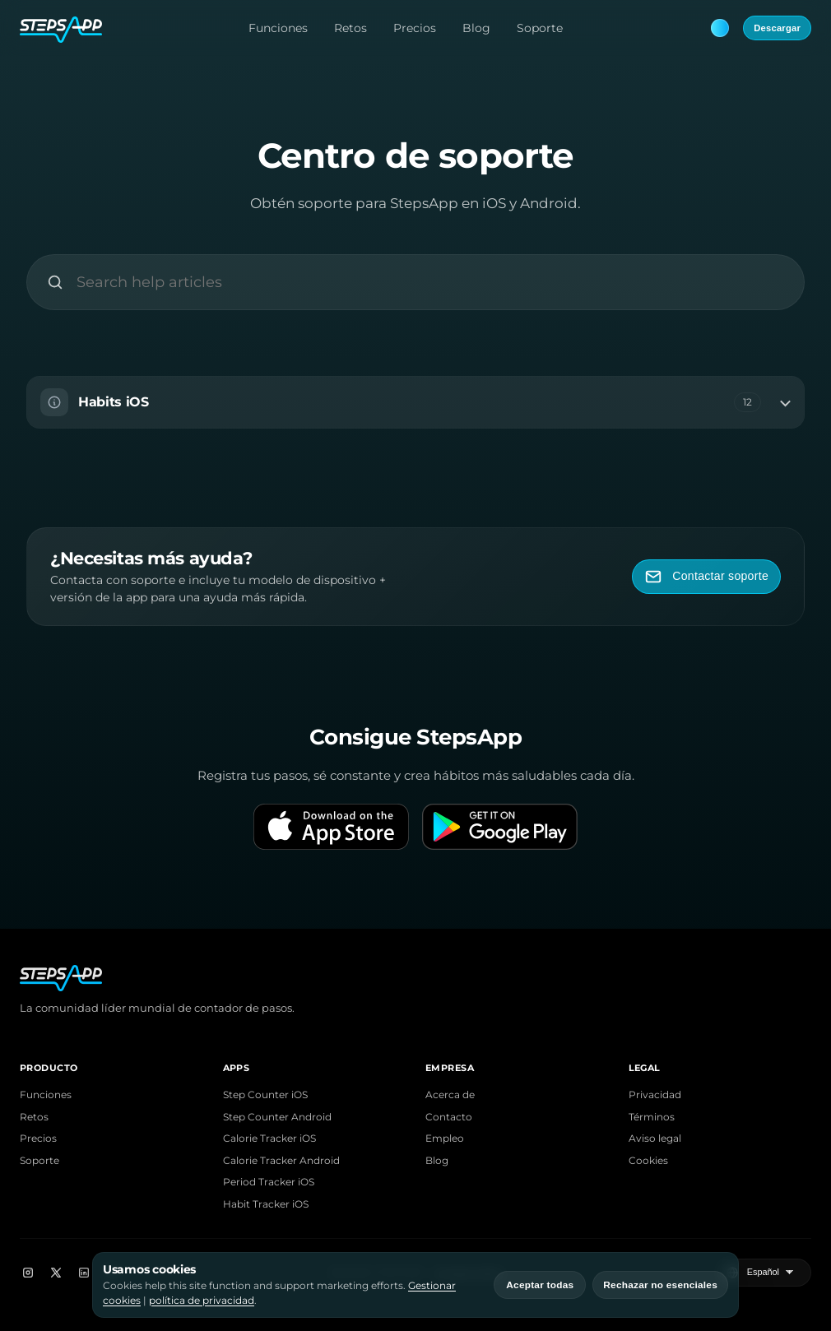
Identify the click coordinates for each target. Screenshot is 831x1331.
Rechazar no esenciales (660, 1285)
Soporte (540, 28)
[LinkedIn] (84, 1272)
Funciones (278, 28)
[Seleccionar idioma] (772, 1272)
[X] (56, 1272)
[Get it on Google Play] (500, 827)
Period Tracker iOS (268, 1182)
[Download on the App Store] (331, 827)
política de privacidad (201, 1300)
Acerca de (450, 1095)
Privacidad (655, 1095)
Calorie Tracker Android (281, 1160)
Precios (414, 28)
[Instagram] (28, 1272)
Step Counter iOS (265, 1095)
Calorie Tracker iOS (269, 1138)
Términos (652, 1117)
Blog (476, 28)
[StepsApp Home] (61, 28)
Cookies (648, 1160)
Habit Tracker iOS (266, 1204)
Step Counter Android (277, 1117)
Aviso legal (655, 1138)
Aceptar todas (539, 1285)
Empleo (444, 1138)
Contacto (448, 1117)
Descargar (777, 28)
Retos (350, 28)
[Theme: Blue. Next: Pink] (719, 27)
